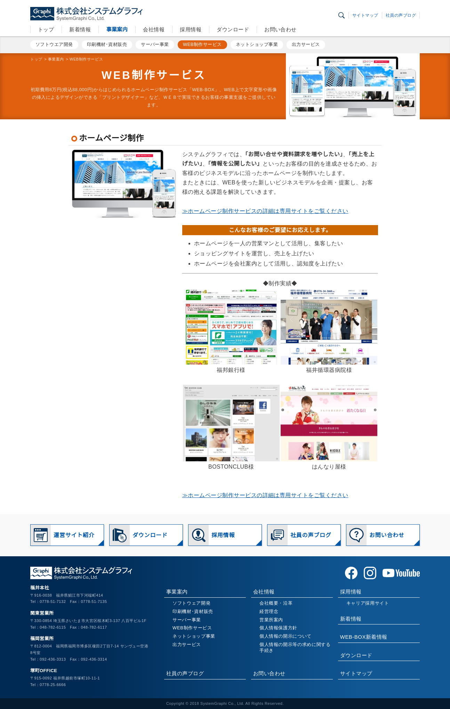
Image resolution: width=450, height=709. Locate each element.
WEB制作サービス (202, 44)
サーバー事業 (155, 44)
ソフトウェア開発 (191, 603)
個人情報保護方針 (278, 627)
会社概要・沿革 (276, 603)
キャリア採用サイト (367, 603)
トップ (46, 29)
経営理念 (269, 611)
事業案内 (117, 29)
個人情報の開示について (285, 636)
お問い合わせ (280, 29)
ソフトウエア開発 (54, 44)
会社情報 (153, 29)
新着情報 (80, 29)
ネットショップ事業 (257, 44)
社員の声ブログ (401, 15)
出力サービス (306, 44)
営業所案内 (271, 619)
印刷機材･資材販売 (107, 44)
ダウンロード (233, 29)
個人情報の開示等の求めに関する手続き (295, 647)
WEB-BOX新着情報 (363, 637)
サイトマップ (365, 15)
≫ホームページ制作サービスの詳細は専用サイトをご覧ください (265, 211)
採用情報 (190, 29)
